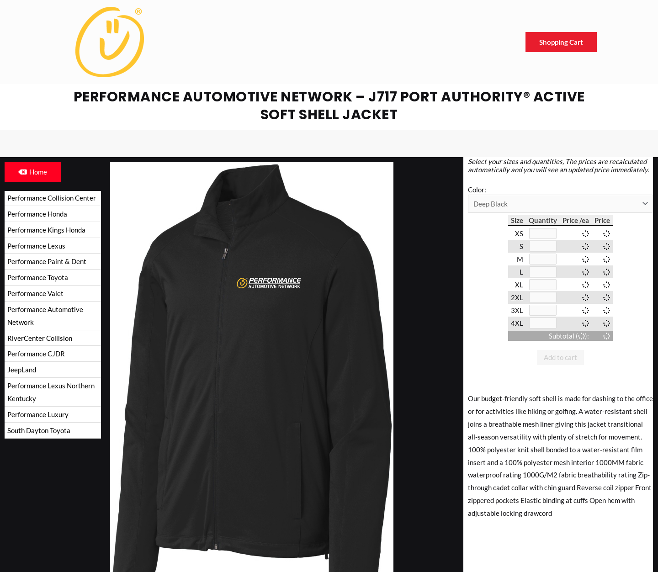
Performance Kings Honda (46, 230)
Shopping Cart (561, 42)
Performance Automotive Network (45, 315)
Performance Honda (37, 214)
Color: (477, 189)
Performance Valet (35, 293)
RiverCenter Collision (39, 338)
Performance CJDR (36, 354)
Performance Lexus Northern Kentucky (51, 392)
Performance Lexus (36, 246)
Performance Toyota (37, 277)
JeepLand (21, 369)
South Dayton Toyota (38, 430)
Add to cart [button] (560, 357)
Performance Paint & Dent (46, 261)
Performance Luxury (38, 414)
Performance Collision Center (51, 198)
